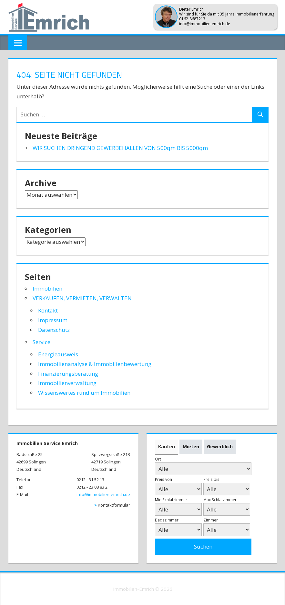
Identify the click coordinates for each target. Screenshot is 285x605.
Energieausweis (58, 354)
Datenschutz (54, 329)
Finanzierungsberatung (68, 373)
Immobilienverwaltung (67, 383)
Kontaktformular (114, 505)
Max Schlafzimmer (220, 499)
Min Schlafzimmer (171, 499)
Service (41, 342)
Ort (158, 458)
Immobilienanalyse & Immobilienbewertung (94, 364)
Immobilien (47, 288)
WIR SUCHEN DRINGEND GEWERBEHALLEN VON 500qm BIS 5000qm (120, 148)
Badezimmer (166, 519)
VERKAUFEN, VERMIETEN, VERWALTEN (82, 298)
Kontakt (48, 310)
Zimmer (210, 519)
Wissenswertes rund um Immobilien (84, 392)
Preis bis (211, 479)
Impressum (52, 320)
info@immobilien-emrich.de (103, 494)
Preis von (163, 479)
